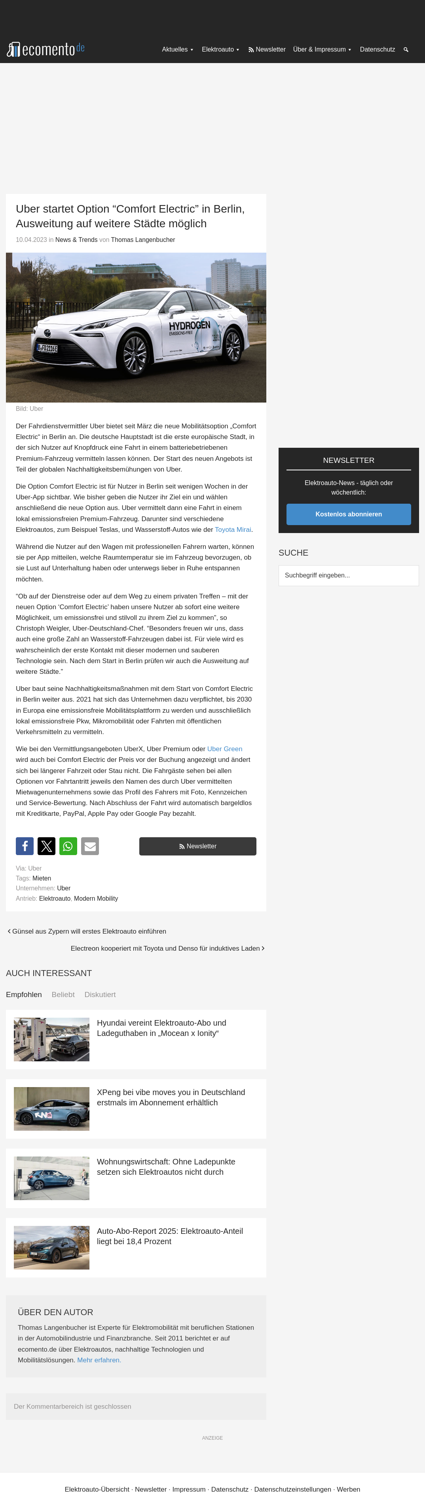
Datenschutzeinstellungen (292, 1489)
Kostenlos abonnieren (349, 514)
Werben (348, 1489)
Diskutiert (100, 994)
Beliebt (63, 994)
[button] (25, 846)
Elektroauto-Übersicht (97, 1489)
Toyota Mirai (233, 529)
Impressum (189, 1489)
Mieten (41, 878)
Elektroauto (55, 898)
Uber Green (225, 749)
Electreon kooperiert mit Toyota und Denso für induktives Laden (165, 948)
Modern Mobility (96, 898)
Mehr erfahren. (99, 1360)
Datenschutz (230, 1489)
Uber (63, 888)
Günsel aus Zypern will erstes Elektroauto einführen (89, 931)
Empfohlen (24, 994)
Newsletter (202, 846)
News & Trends (76, 239)
